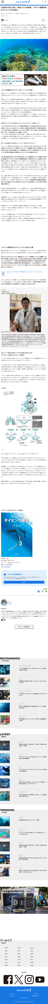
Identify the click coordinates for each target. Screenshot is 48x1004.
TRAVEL (20, 867)
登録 (24, 582)
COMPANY (36, 993)
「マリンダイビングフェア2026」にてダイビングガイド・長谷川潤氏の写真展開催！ (33, 770)
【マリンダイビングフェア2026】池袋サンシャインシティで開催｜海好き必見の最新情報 (33, 757)
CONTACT (12, 995)
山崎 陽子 (7, 20)
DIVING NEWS (28, 665)
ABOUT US (12, 993)
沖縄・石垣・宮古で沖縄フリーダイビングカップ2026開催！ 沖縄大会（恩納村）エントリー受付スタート (33, 782)
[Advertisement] (24, 233)
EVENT (20, 766)
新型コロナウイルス (25, 13)
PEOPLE (2, 13)
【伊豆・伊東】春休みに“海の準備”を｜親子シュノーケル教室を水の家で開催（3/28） (33, 795)
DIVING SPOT (21, 678)
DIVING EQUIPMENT (22, 829)
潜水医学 (17, 13)
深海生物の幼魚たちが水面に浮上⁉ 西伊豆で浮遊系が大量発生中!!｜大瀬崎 (32, 745)
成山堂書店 (7, 567)
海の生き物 (20, 855)
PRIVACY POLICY (24, 998)
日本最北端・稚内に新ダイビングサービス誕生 (29, 820)
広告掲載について (36, 995)
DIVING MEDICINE (10, 13)
